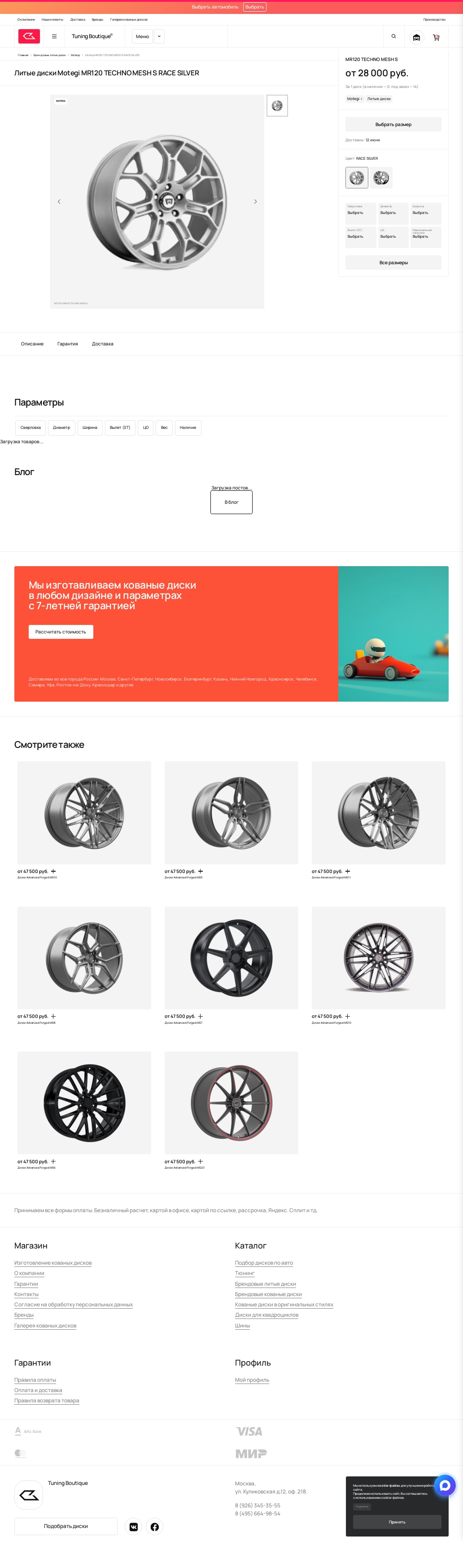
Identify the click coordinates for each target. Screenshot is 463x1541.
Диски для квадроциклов (266, 1314)
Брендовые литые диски (265, 1284)
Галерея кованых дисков (129, 19)
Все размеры (394, 262)
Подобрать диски (66, 1526)
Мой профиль (252, 1380)
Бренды (97, 19)
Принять (397, 1522)
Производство (435, 19)
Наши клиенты (52, 19)
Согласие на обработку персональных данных (73, 1304)
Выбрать (254, 7)
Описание (32, 344)
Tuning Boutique (91, 36)
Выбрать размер (393, 124)
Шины (242, 1325)
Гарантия (67, 344)
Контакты (26, 1294)
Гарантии (26, 1284)
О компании (26, 19)
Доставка (77, 19)
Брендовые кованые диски (268, 1294)
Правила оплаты (35, 1380)
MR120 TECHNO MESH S (371, 59)
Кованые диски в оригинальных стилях (284, 1304)
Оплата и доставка (38, 1390)
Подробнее (362, 1506)
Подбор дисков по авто (264, 1262)
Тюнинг (245, 1273)
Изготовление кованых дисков (53, 1262)
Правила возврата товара (46, 1400)
